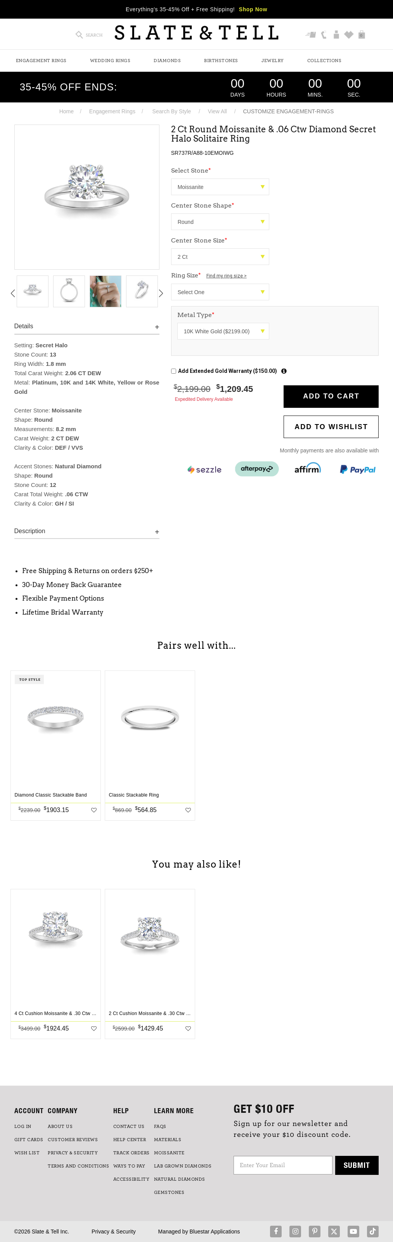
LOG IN (22, 1126)
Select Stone (191, 170)
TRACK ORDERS (131, 1152)
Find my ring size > (226, 276)
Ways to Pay (129, 1166)
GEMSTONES (169, 1192)
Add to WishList (331, 427)
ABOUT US (60, 1126)
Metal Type (196, 315)
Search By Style (171, 111)
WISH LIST (27, 1152)
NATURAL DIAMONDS (179, 1179)
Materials (168, 1139)
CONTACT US (129, 1126)
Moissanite (169, 1152)
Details (23, 326)
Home (66, 111)
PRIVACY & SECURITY (73, 1152)
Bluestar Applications (215, 1231)
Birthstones (221, 60)
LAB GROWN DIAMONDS (183, 1166)
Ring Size (209, 275)
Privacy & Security (114, 1231)
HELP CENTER (129, 1139)
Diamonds (167, 60)
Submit (357, 1165)
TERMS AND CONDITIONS (78, 1166)
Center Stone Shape (202, 205)
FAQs (160, 1126)
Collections (324, 60)
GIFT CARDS (28, 1139)
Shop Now (253, 9)
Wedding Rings (110, 60)
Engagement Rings (41, 60)
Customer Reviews (73, 1139)
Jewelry (272, 60)
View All (217, 111)
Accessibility (131, 1179)
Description (29, 531)
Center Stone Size (199, 240)
